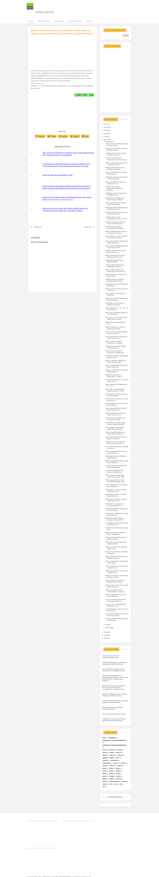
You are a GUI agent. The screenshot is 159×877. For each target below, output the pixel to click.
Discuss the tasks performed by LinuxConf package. (115, 203)
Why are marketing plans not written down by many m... (115, 433)
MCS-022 (120, 765)
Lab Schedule (106, 763)
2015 (105, 638)
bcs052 (111, 752)
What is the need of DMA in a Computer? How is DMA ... (114, 519)
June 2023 (105, 760)
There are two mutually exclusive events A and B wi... (116, 332)
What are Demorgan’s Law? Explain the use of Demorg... (115, 270)
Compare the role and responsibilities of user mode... (116, 218)
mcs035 (111, 778)
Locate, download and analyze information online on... (115, 600)
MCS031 (104, 776)
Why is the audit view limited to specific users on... (115, 183)
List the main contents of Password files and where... (115, 227)
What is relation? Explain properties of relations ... (114, 342)
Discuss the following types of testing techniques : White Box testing (114, 695)
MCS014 (104, 771)
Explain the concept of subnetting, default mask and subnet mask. (113, 720)
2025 (105, 124)
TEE (116, 784)
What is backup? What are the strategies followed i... (115, 168)
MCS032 (112, 776)
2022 (105, 130)
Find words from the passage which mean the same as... (115, 442)
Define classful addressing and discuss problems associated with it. (115, 701)
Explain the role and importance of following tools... (116, 194)
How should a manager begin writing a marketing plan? (115, 423)
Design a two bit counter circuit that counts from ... (115, 251)
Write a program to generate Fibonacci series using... (115, 581)
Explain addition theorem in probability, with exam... (114, 266)
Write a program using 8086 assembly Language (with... (115, 476)
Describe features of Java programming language (110, 656)
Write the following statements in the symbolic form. (116, 366)
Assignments (59, 21)
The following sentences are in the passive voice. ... (116, 399)
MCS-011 (115, 763)
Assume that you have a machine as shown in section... (116, 500)
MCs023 (111, 773)
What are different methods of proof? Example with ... (115, 361)
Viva (104, 786)
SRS (111, 784)
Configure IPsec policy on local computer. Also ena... (115, 154)
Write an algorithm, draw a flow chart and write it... (115, 595)
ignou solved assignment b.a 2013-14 (114, 714)
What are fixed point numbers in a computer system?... (116, 557)
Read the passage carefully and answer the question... (115, 466)
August (108, 142)
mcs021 (104, 773)
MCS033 (118, 776)
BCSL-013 (118, 752)
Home (31, 21)
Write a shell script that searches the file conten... (116, 173)
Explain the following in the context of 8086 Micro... (114, 471)
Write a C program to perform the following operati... (116, 576)
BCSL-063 (120, 755)
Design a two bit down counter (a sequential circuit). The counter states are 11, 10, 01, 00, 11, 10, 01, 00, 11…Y (67, 198)
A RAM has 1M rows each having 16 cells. (57, 175)
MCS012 (111, 768)
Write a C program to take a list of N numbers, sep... (116, 567)
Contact (89, 21)
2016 (105, 635)
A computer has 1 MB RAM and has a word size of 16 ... (116, 524)
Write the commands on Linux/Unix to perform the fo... (116, 159)
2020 (105, 136)
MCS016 (118, 771)
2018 (105, 140)
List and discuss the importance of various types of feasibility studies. (113, 670)
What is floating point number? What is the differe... (115, 533)
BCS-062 (120, 750)
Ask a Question (43, 21)
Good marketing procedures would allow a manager (114, 428)
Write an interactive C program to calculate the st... (116, 571)
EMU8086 (105, 757)
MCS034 (104, 778)
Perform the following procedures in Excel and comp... (116, 614)
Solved (105, 784)
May (107, 625)
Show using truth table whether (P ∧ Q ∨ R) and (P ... (116, 313)
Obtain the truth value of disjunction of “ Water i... (114, 376)
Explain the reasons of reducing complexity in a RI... (116, 490)
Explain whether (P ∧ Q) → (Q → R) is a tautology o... (116, 309)
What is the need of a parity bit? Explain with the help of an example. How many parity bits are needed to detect (65, 210)
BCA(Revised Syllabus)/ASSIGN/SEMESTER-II (115, 745)
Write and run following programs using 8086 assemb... (116, 246)
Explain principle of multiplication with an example (116, 299)
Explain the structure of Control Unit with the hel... (115, 495)
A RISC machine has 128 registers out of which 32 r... (116, 485)
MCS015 (111, 771)
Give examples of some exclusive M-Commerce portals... (116, 237)
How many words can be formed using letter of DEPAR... (116, 318)
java (117, 757)
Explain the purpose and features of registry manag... (116, 178)
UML (121, 784)
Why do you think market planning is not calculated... (117, 461)
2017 (105, 632)
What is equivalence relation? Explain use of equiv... (115, 328)
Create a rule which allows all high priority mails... (116, 619)
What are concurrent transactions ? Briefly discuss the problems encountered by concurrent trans (113, 687)
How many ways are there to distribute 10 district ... (114, 304)
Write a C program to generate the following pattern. (116, 586)
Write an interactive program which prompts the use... (115, 256)
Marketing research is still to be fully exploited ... (115, 457)
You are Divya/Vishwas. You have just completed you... (116, 409)
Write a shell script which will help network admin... (116, 144)
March (108, 628)
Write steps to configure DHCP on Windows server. (116, 149)
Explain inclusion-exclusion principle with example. (114, 280)
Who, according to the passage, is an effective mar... (116, 452)
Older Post (87, 227)
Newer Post (37, 227)
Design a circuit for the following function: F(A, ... (116, 548)
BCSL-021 (105, 755)
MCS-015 (112, 765)
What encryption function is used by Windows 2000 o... (116, 163)
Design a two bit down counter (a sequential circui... (116, 538)
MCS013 (118, 768)
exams (111, 757)
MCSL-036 (118, 778)
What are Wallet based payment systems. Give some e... (116, 232)
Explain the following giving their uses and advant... (116, 509)
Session (124, 781)
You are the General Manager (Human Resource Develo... (115, 390)
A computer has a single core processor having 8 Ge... (115, 504)
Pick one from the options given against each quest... (116, 438)
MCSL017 (105, 781)
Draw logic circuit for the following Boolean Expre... (116, 356)
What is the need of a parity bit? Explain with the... (115, 543)
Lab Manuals (114, 760)
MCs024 (118, 773)
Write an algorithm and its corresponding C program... (115, 591)
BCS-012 (112, 750)
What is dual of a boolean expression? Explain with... (115, 352)
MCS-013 (105, 765)
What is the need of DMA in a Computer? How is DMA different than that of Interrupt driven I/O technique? (68, 154)
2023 (105, 127)
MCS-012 (123, 763)
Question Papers (75, 21)
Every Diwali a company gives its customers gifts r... (116, 395)
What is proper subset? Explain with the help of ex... (115, 347)
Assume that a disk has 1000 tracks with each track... (117, 514)
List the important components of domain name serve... (116, 213)
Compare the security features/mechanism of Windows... (114, 188)
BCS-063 (105, 752)
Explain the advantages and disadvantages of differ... (114, 199)
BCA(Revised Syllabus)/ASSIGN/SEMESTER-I (114, 740)
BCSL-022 (112, 755)
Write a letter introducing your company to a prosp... (115, 418)
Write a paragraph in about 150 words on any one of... (115, 414)
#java (104, 737)
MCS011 (104, 768)
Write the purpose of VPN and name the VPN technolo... (115, 223)
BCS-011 (105, 750)
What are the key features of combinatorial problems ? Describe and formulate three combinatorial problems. (115, 678)
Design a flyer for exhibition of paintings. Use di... (115, 605)
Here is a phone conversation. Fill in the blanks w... (116, 404)
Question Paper (114, 781)
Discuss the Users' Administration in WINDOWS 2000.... (116, 208)
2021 (105, 133)
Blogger (119, 797)
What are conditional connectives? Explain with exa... (116, 371)
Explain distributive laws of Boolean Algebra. (114, 261)
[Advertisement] (62, 50)
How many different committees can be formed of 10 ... (116, 337)
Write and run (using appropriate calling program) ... (116, 242)
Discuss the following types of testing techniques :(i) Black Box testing (114, 663)
